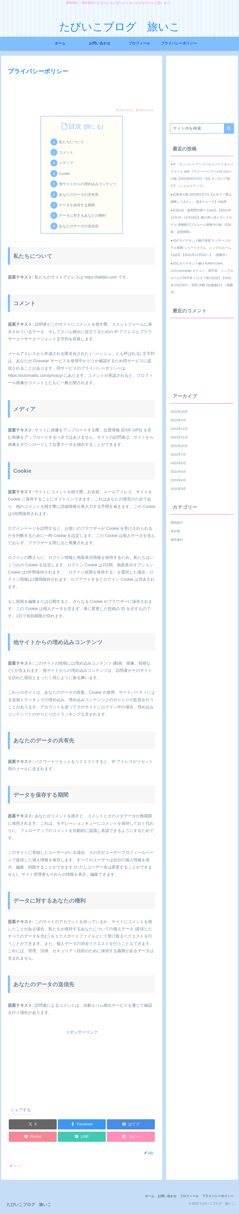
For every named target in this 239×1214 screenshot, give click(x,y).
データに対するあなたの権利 (82, 219)
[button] (131, 1141)
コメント (66, 153)
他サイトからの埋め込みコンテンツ (88, 186)
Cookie (65, 175)
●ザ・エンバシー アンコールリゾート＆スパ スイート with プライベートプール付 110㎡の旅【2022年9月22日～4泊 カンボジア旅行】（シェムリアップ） (202, 175)
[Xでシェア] (33, 1128)
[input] (202, 128)
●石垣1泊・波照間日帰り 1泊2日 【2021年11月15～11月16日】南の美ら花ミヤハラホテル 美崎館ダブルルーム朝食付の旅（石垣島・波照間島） (201, 221)
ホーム (144, 1200)
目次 (74, 126)
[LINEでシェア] (82, 1141)
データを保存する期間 (77, 208)
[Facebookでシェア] (82, 1128)
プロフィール (187, 1200)
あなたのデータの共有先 (79, 197)
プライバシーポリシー (217, 1200)
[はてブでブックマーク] (131, 1128)
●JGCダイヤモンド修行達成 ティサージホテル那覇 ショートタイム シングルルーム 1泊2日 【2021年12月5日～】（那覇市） (201, 248)
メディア (66, 164)
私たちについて (72, 142)
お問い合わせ (163, 1200)
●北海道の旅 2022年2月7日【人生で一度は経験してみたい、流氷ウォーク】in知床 (201, 198)
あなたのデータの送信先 (79, 230)
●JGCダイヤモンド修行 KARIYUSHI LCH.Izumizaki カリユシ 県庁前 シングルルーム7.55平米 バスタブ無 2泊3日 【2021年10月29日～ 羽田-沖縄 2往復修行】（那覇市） (202, 278)
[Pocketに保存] (33, 1141)
